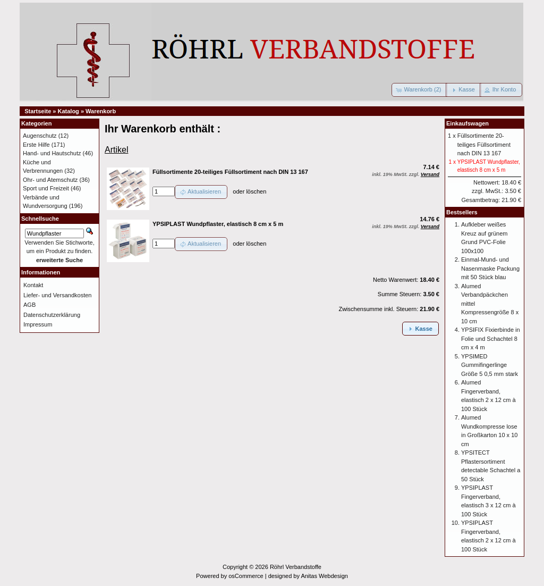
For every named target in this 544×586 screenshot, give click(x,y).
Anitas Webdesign (324, 576)
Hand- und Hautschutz (52, 153)
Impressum (37, 324)
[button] (420, 90)
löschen (256, 191)
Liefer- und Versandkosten (57, 295)
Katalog (68, 111)
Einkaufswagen (467, 123)
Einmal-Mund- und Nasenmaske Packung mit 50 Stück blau (490, 268)
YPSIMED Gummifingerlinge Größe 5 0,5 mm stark (489, 365)
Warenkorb (101, 111)
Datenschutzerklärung (51, 315)
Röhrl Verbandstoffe (295, 567)
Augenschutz (40, 135)
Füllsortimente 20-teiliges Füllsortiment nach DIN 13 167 (484, 144)
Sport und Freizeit (46, 188)
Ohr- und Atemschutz (50, 180)
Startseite (37, 111)
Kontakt (33, 285)
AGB (29, 305)
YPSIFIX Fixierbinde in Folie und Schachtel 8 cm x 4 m (490, 338)
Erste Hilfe (36, 144)
